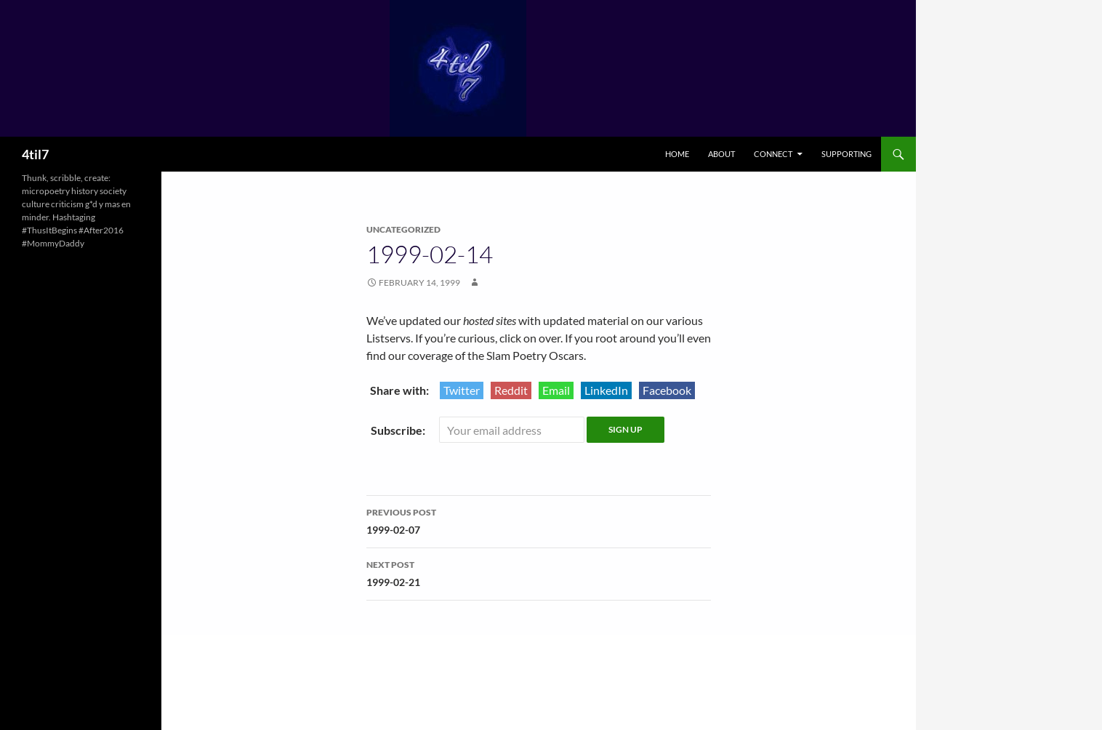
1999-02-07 (538, 520)
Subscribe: (399, 430)
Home (677, 154)
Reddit (511, 390)
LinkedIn (606, 390)
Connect (773, 154)
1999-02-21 (538, 572)
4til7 (35, 154)
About (721, 154)
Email (556, 390)
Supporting (846, 154)
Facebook (667, 390)
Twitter (461, 390)
